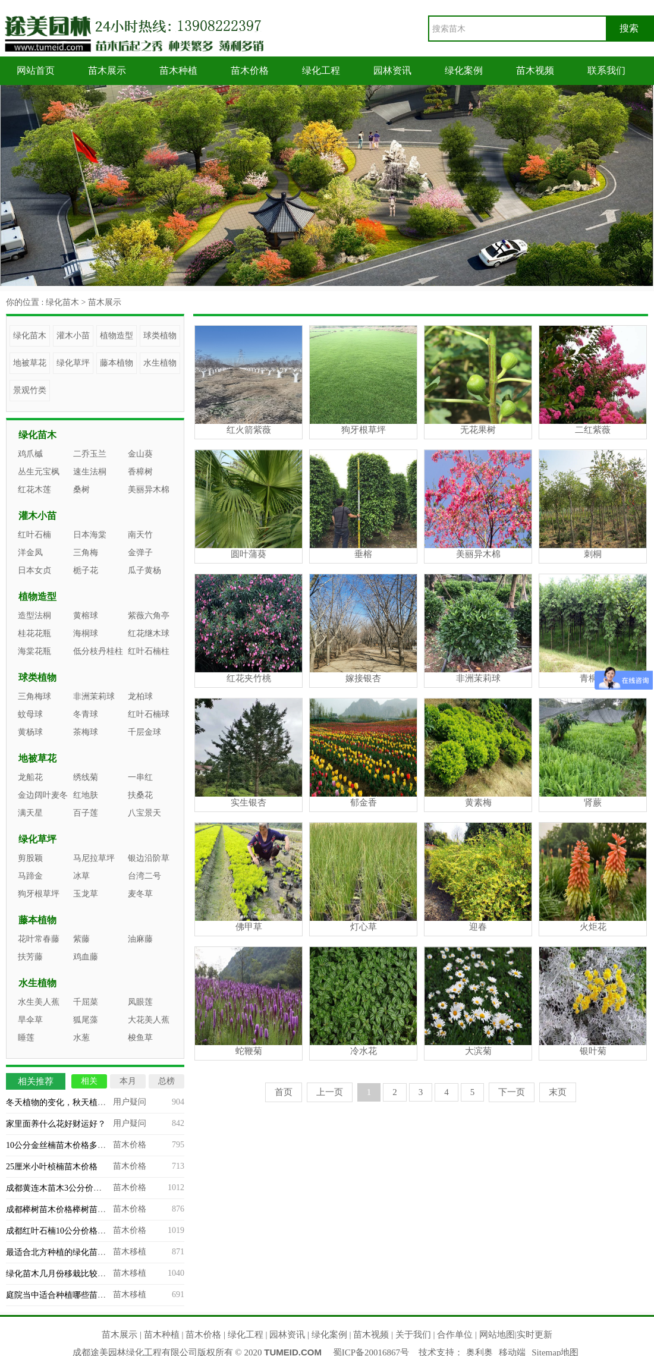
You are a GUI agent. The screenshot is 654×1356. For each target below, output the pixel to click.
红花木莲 (34, 489)
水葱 (81, 1037)
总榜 (166, 1081)
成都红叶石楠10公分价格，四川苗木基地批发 (89, 1230)
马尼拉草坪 (94, 858)
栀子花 (85, 570)
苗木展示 (107, 70)
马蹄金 (30, 876)
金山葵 (140, 453)
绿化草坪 (73, 362)
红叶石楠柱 (148, 651)
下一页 (511, 1092)
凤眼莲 (140, 1002)
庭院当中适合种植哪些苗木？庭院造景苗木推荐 (93, 1295)
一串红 (140, 777)
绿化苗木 (62, 302)
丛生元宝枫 (38, 471)
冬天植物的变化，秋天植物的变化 (68, 1102)
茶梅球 (85, 732)
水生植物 (160, 362)
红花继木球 (148, 633)
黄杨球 (30, 732)
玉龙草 (85, 893)
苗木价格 (250, 70)
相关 (89, 1081)
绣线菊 (85, 777)
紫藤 (81, 939)
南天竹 (140, 534)
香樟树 (140, 471)
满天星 (30, 812)
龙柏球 (140, 696)
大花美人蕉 (148, 1019)
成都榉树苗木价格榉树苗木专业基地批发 (81, 1209)
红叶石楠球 (148, 714)
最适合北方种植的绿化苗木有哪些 (68, 1252)
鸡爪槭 (30, 453)
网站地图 (497, 1334)
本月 (128, 1081)
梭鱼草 (140, 1037)
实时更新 (534, 1334)
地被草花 (29, 362)
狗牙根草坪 (38, 893)
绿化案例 (464, 70)
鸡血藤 (85, 956)
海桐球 (85, 633)
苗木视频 (535, 70)
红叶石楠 (34, 534)
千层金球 (144, 732)
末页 (558, 1092)
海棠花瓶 (34, 651)
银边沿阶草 (148, 858)
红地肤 (85, 795)
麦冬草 (140, 893)
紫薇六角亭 (148, 615)
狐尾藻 (85, 1019)
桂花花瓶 (34, 633)
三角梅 (85, 552)
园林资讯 (392, 70)
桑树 (81, 489)
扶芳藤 (30, 956)
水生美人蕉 (38, 1002)
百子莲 (85, 812)
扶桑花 (140, 795)
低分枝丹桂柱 (98, 651)
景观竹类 (29, 390)
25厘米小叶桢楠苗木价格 (52, 1166)
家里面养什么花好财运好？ (56, 1123)
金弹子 (140, 552)
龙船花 (30, 777)
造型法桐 (34, 615)
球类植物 (160, 335)
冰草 (81, 876)
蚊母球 (30, 714)
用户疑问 (129, 1101)
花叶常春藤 (38, 939)
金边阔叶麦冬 (43, 795)
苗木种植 (178, 70)
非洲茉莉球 (94, 696)
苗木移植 (129, 1251)
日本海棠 (89, 534)
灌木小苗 (73, 335)
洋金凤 (30, 552)
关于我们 (413, 1334)
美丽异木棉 (148, 489)
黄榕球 (85, 615)
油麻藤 (140, 939)
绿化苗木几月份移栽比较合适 (60, 1273)
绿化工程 (321, 70)
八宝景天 (144, 812)
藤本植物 (116, 362)
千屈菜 (85, 1002)
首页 (284, 1092)
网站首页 (36, 70)
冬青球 (85, 714)
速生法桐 (89, 471)
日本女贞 (34, 570)
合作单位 (455, 1334)
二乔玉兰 (89, 453)
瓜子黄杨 (144, 570)
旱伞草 (30, 1019)
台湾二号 (144, 876)
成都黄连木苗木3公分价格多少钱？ (70, 1188)
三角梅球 (34, 696)
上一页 (329, 1092)
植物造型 (116, 335)
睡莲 (26, 1037)
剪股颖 (30, 858)
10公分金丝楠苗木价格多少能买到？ (72, 1145)
